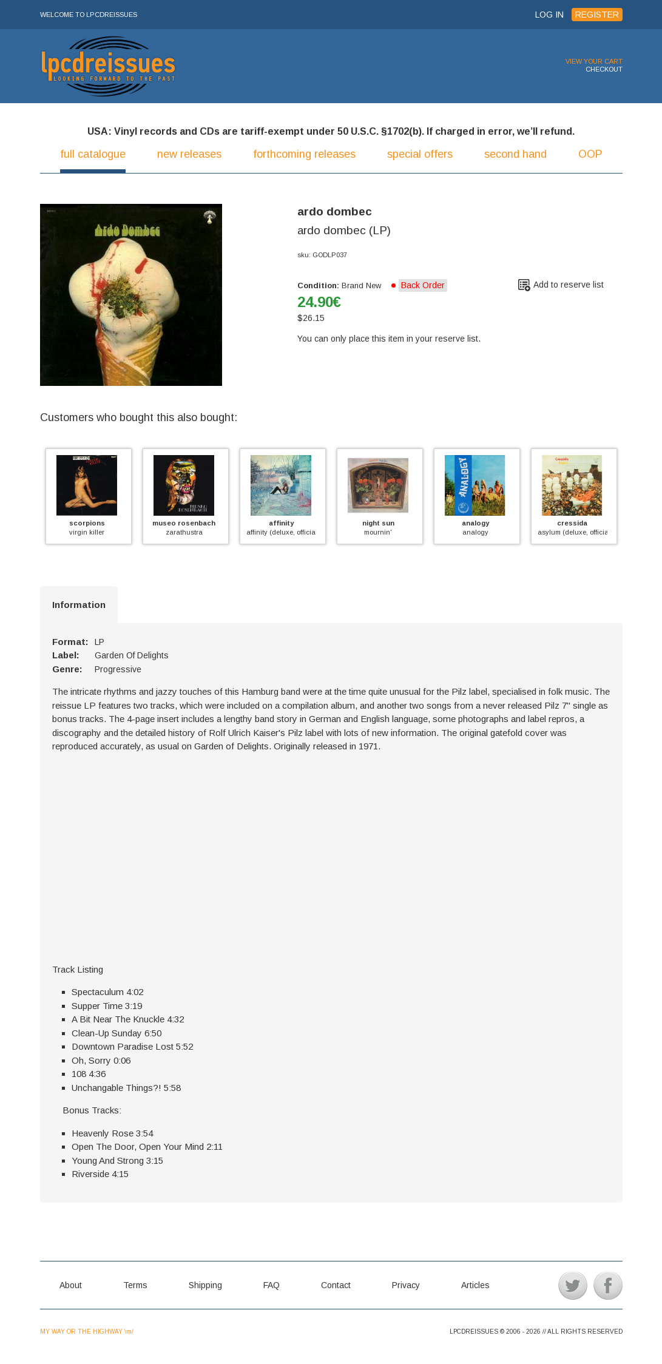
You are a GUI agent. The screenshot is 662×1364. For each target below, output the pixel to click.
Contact (336, 1285)
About (70, 1285)
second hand (515, 154)
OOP (590, 154)
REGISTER (597, 14)
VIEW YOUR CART (594, 61)
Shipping (205, 1285)
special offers (420, 154)
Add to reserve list (568, 284)
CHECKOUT (604, 69)
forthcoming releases (304, 154)
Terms (135, 1285)
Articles (475, 1285)
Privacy (406, 1285)
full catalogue (93, 154)
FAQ (271, 1285)
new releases (189, 154)
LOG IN (549, 14)
